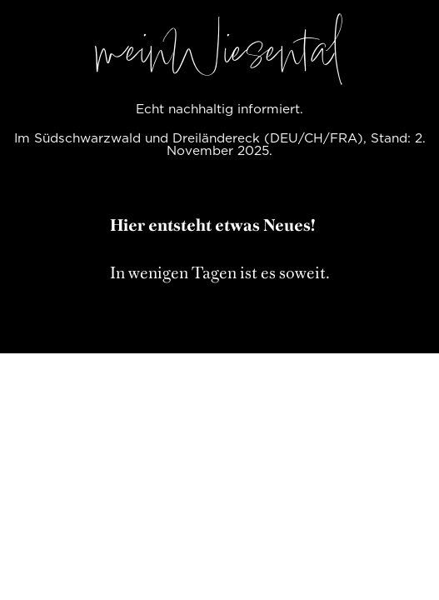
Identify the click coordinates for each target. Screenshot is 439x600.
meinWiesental (220, 57)
